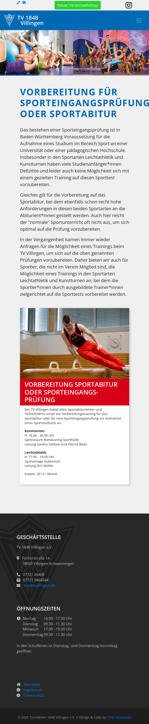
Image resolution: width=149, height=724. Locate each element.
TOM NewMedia (119, 717)
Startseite (31, 684)
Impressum (33, 689)
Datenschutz (34, 695)
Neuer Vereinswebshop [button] (78, 5)
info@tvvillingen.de (39, 585)
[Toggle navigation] (139, 20)
